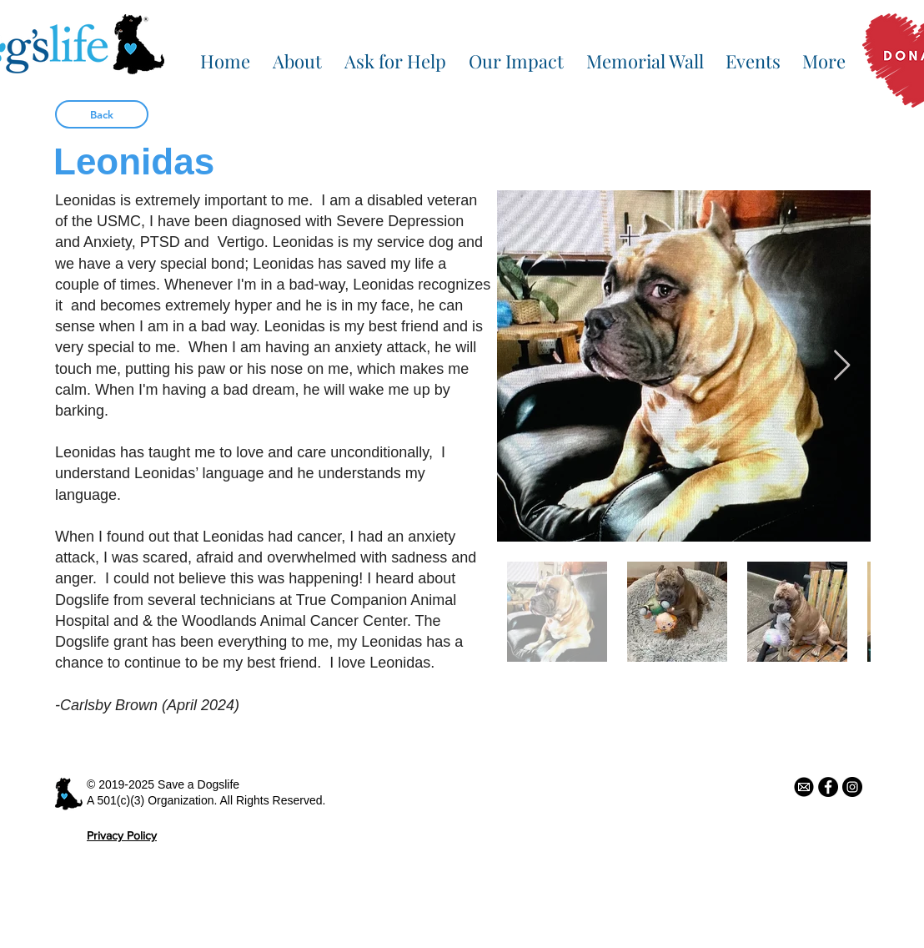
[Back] (101, 114)
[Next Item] (841, 366)
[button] (297, 53)
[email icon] (804, 787)
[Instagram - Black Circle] (852, 787)
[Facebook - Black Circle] (828, 787)
